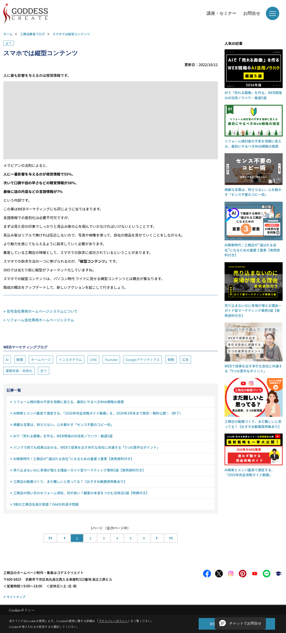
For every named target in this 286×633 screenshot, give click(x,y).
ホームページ (41, 359)
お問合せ (251, 13)
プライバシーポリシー (113, 621)
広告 (185, 359)
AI (7, 359)
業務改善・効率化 (19, 370)
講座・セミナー (221, 13)
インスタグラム (70, 359)
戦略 (171, 359)
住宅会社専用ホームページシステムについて (42, 311)
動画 (20, 359)
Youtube (111, 359)
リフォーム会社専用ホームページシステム (40, 320)
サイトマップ (16, 597)
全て (9, 43)
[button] (240, 623)
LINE (93, 359)
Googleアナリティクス (143, 359)
